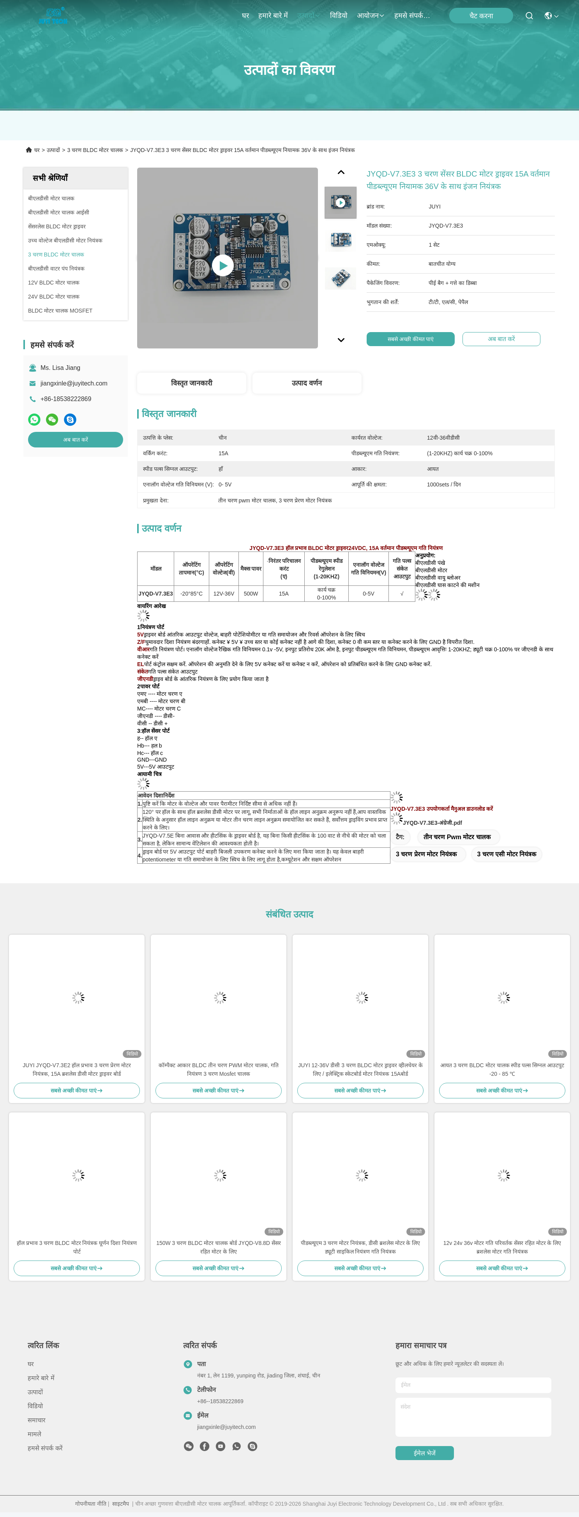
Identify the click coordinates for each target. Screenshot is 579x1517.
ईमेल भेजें (425, 1453)
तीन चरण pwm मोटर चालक (457, 837)
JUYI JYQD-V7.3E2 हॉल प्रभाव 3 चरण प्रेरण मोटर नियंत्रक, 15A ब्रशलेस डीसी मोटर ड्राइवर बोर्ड (77, 1069)
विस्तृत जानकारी (191, 383)
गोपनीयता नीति (90, 1504)
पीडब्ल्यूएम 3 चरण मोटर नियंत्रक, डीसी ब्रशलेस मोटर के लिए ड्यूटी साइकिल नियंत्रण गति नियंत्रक (360, 1247)
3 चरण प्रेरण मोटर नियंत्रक (426, 854)
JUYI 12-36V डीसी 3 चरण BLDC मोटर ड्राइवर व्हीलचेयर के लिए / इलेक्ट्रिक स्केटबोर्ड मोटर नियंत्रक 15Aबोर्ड (360, 1069)
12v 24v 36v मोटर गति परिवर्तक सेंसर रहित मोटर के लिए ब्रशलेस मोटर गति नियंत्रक (502, 1247)
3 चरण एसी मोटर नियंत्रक (507, 854)
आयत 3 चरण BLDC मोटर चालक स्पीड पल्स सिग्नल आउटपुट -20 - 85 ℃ (502, 1069)
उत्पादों (309, 15)
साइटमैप (120, 1504)
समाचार (37, 1420)
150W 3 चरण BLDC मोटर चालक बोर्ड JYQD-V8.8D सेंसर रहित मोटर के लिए (218, 1247)
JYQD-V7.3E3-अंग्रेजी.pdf (432, 823)
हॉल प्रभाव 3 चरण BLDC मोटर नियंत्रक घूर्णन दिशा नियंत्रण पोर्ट (77, 1247)
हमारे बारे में (273, 15)
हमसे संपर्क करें (413, 15)
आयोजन (371, 15)
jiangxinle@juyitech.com (74, 383)
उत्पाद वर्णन (307, 383)
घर (245, 15)
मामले (34, 1434)
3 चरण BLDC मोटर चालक (95, 150)
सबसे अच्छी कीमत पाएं (415, 339)
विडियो (339, 15)
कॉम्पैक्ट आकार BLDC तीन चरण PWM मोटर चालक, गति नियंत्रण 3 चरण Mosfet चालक (219, 1069)
